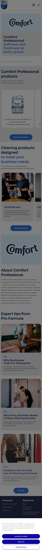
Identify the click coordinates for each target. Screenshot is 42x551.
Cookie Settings (21, 547)
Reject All (21, 542)
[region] (21, 534)
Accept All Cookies (21, 536)
